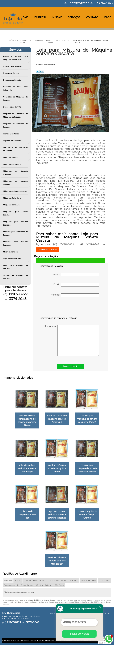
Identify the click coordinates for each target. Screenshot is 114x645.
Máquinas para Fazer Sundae (15, 213)
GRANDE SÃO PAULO (57, 580)
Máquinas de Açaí (10, 157)
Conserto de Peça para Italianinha (15, 88)
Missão (57, 17)
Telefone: (74, 295)
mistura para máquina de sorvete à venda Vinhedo (87, 468)
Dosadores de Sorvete (12, 107)
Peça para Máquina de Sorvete (15, 267)
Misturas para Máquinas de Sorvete (15, 233)
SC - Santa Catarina (43, 585)
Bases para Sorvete (11, 73)
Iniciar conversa (79, 633)
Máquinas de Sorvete (12, 164)
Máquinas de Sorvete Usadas (15, 191)
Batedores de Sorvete (12, 80)
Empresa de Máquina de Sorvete (15, 125)
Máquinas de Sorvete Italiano (15, 182)
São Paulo (59, 585)
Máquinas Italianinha (12, 198)
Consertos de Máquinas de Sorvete (15, 98)
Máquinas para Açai (11, 205)
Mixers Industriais (10, 252)
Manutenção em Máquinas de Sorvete (15, 149)
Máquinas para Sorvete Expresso (15, 223)
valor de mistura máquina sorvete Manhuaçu (27, 468)
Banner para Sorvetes (12, 66)
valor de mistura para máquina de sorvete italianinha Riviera (27, 420)
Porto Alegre (9, 585)
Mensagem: (71, 340)
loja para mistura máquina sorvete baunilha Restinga (57, 514)
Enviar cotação (70, 366)
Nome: (75, 274)
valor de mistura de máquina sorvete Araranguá (57, 418)
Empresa (40, 17)
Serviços (74, 17)
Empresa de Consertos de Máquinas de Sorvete (15, 115)
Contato (92, 17)
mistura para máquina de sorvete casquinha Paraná (87, 418)
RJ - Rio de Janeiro (25, 585)
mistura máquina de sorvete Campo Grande (87, 514)
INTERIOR (73, 580)
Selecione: (8, 580)
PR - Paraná (104, 580)
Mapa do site (104, 613)
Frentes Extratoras (11, 134)
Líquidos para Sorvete (12, 140)
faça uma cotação (47, 249)
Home (24, 17)
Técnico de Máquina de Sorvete (15, 277)
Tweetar (40, 71)
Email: (76, 285)
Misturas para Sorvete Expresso (15, 243)
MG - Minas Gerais (88, 580)
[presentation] (58, 307)
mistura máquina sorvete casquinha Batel (57, 468)
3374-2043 (104, 3)
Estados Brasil (39, 580)
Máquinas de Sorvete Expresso (15, 172)
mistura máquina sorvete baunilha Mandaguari (57, 560)
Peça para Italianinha (12, 258)
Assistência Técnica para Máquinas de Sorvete (15, 58)
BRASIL (18, 580)
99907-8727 (79, 3)
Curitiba (27, 580)
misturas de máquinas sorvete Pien (27, 514)
